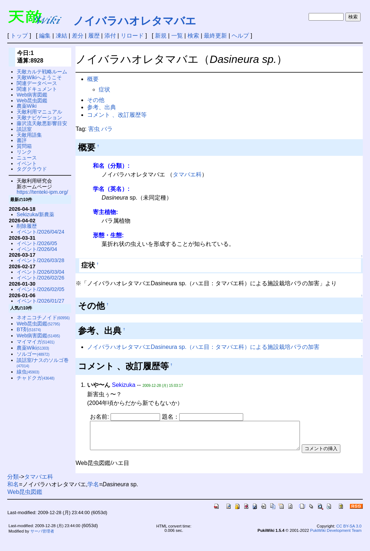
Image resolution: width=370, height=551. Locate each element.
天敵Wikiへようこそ (39, 77)
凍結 (61, 36)
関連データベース (37, 83)
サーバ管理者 (42, 544)
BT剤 (29, 329)
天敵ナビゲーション (39, 117)
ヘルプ (240, 36)
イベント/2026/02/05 (40, 289)
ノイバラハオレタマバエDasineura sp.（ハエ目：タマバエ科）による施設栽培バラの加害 (203, 347)
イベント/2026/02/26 (40, 278)
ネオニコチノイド (43, 317)
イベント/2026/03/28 (40, 260)
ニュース (27, 158)
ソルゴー (33, 354)
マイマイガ (36, 342)
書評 (22, 140)
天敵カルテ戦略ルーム (42, 71)
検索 (193, 36)
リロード (132, 36)
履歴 (94, 36)
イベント (27, 163)
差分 (77, 36)
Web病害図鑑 (32, 95)
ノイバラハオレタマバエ (134, 21)
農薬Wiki (26, 106)
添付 (110, 36)
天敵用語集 (29, 135)
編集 (45, 36)
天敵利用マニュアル (39, 112)
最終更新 (215, 36)
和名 (13, 497)
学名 (93, 497)
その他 (95, 100)
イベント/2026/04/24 (40, 232)
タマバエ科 (187, 174)
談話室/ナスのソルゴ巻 (43, 362)
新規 (161, 36)
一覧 (177, 36)
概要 (93, 79)
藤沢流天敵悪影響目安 (42, 123)
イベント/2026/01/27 (40, 301)
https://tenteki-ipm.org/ (42, 192)
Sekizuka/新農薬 (35, 214)
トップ (19, 36)
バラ (107, 129)
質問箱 (24, 146)
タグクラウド (32, 169)
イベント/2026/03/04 (40, 272)
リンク (24, 152)
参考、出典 (101, 107)
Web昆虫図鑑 (32, 100)
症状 (104, 89)
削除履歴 (27, 226)
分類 (13, 490)
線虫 (28, 372)
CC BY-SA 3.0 (349, 539)
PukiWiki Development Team (335, 544)
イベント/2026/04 (37, 249)
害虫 (94, 129)
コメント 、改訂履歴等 (116, 115)
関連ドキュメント (37, 89)
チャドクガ (36, 378)
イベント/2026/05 (37, 243)
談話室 (24, 129)
